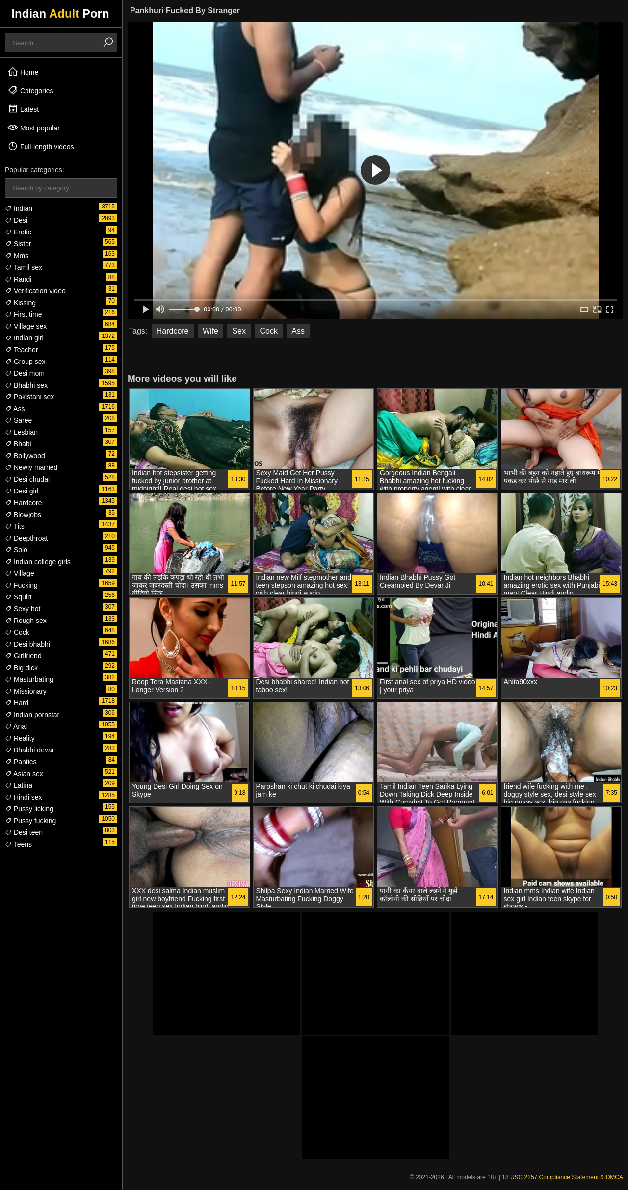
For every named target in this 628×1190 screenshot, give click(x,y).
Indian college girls (38, 562)
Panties (21, 762)
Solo (16, 550)
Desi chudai (27, 479)
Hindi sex (23, 797)
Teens (18, 844)
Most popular (33, 127)
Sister (18, 244)
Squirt (18, 597)
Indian (18, 208)
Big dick (21, 668)
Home (22, 71)
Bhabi (18, 444)
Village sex (26, 326)
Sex (239, 331)
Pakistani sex (29, 397)
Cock (17, 632)
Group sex (25, 361)
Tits (15, 526)
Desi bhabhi (27, 644)
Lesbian (21, 432)
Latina (18, 785)
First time (23, 314)
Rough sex (26, 620)
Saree (18, 420)
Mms (16, 255)
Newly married (31, 467)
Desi (16, 220)
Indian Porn (60, 13)
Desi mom (25, 373)
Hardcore (23, 503)
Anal (16, 726)
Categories (30, 90)
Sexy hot (22, 609)
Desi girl (21, 491)
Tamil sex (23, 267)
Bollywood (25, 456)
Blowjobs (23, 514)
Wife (210, 331)
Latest (23, 108)
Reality (20, 738)
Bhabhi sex (26, 385)
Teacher (21, 350)
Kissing (20, 303)
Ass (15, 409)
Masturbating (29, 679)
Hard (16, 703)
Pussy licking (29, 809)
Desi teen (24, 832)
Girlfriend (23, 656)
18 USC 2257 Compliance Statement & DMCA (562, 1177)
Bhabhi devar (29, 750)
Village (19, 573)
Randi (18, 279)
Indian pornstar (32, 715)
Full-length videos (40, 146)
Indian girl (24, 338)
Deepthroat (26, 538)
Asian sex (24, 773)
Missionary (26, 691)
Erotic (18, 232)
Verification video (35, 291)
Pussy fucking (30, 821)
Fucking (21, 585)
